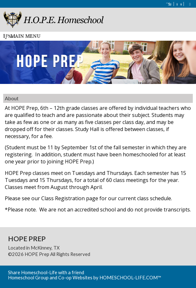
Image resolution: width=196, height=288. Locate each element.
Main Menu (21, 36)
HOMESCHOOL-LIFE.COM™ (130, 277)
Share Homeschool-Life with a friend (46, 272)
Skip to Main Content (118, 254)
